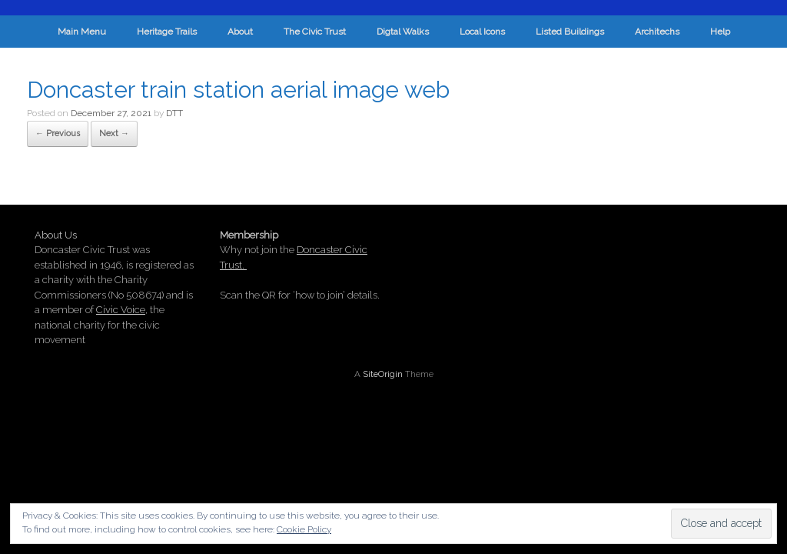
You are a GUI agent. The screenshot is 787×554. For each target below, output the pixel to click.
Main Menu (82, 31)
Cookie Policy (304, 529)
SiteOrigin (383, 374)
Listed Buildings (570, 31)
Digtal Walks (403, 31)
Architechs (657, 31)
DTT (174, 113)
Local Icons (482, 31)
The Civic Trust (315, 31)
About (240, 31)
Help (720, 31)
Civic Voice (120, 309)
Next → (114, 133)
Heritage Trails (167, 31)
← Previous (57, 133)
